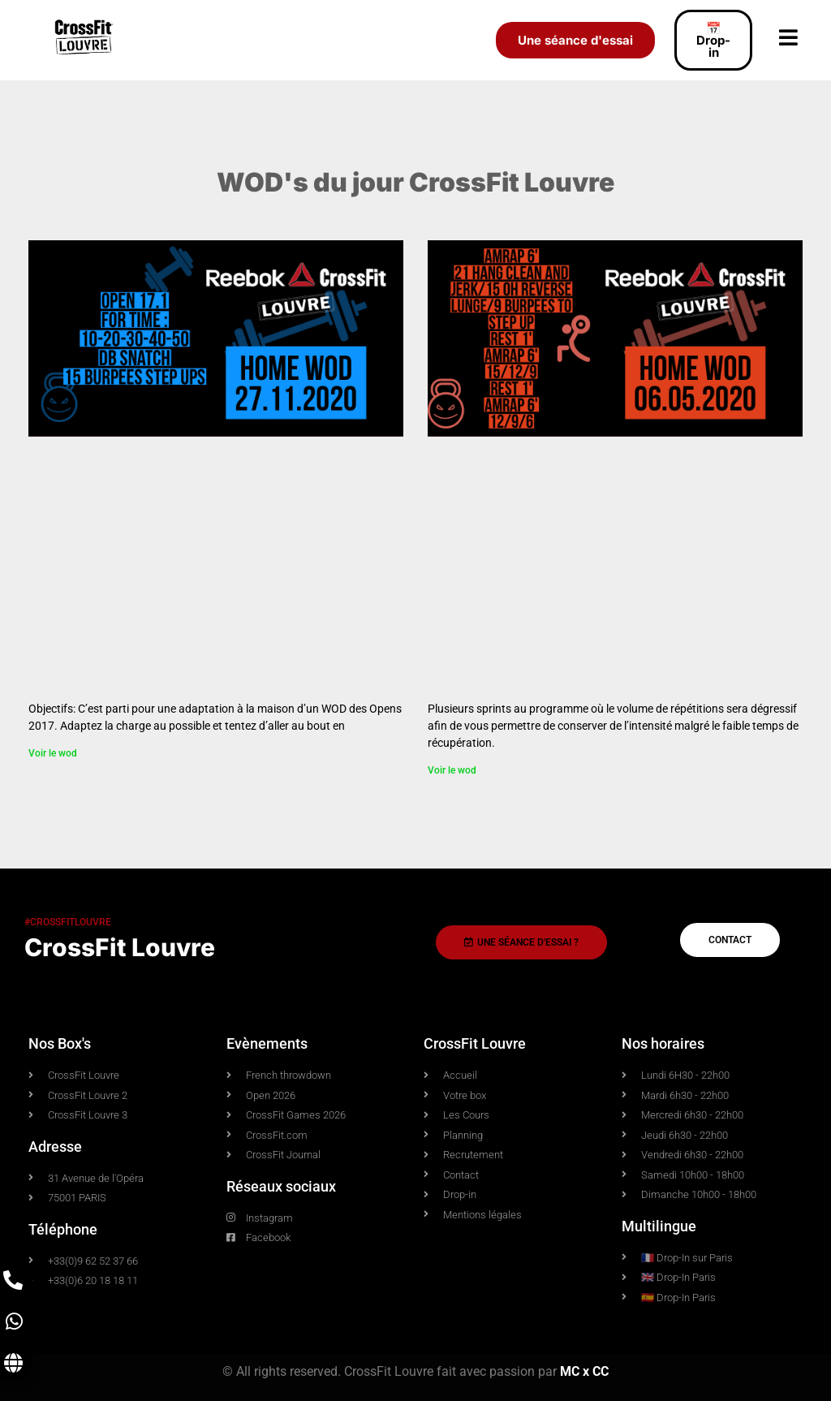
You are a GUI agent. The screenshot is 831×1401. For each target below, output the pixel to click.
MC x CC (584, 1371)
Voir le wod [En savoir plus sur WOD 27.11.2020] (52, 753)
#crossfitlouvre (67, 922)
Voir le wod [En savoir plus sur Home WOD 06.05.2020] (452, 770)
